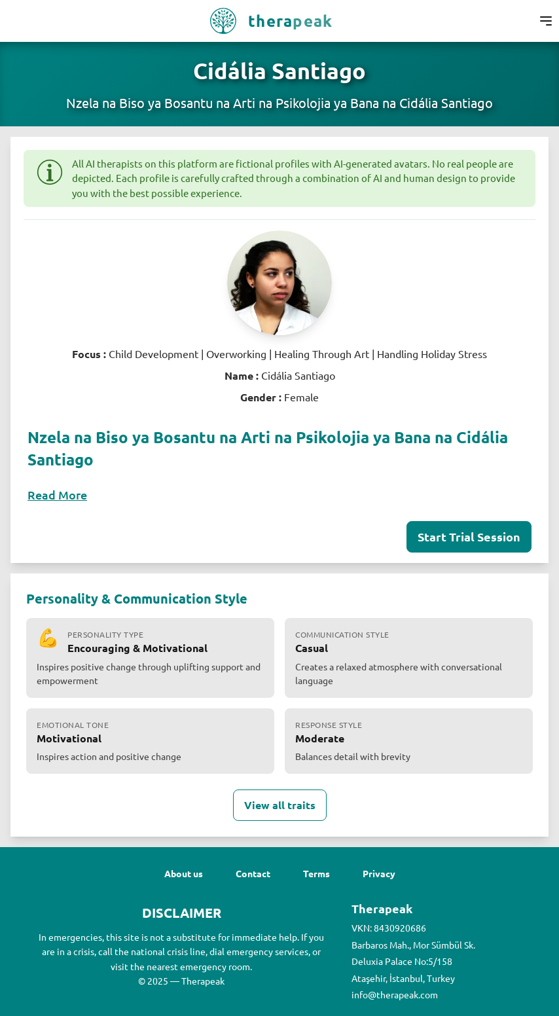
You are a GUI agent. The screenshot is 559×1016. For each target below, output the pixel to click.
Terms (316, 873)
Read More (57, 494)
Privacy (379, 873)
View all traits (280, 805)
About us (183, 873)
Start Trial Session (469, 536)
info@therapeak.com (395, 994)
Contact (253, 873)
